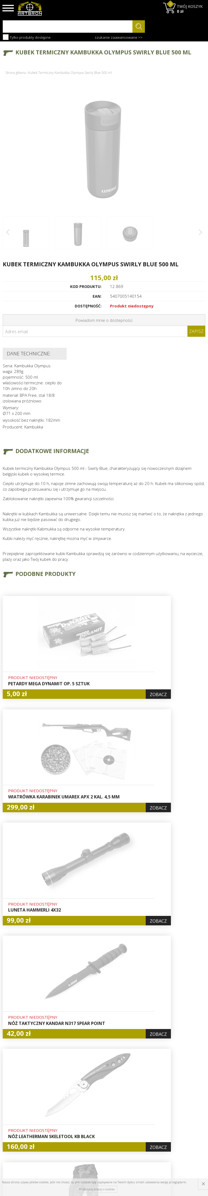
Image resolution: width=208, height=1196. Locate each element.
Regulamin (64, 1110)
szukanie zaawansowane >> (118, 37)
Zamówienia (100, 1110)
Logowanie (99, 1097)
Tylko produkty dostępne (27, 37)
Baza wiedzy (66, 1091)
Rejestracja (99, 1103)
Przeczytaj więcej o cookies (97, 1189)
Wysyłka (62, 1103)
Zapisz (196, 331)
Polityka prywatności (100, 1119)
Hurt (93, 1091)
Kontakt (62, 1128)
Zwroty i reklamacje (64, 1119)
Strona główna (15, 72)
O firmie (62, 1085)
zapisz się (187, 1105)
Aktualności (65, 1097)
